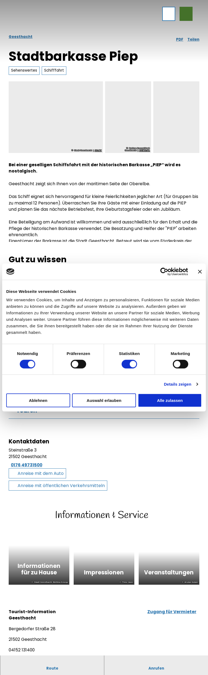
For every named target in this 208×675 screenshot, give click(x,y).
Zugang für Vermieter (171, 614)
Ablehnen (38, 400)
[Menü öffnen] (166, 16)
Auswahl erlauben (104, 400)
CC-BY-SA (144, 150)
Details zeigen (177, 384)
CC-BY (98, 150)
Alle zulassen (170, 400)
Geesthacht (20, 36)
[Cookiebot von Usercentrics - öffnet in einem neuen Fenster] (164, 271)
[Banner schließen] (200, 271)
